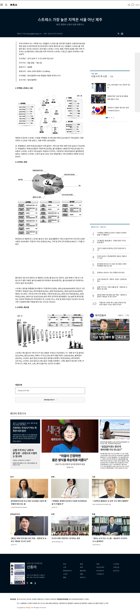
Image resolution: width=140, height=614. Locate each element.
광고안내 (116, 571)
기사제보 (116, 564)
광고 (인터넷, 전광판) (30, 599)
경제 (81, 564)
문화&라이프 (67, 571)
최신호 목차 (100, 567)
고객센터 (47, 599)
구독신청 (116, 567)
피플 (81, 574)
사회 (64, 567)
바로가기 (121, 315)
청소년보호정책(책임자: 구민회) (79, 599)
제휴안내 (40, 599)
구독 (111, 76)
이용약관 (53, 599)
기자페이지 (100, 574)
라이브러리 (100, 571)
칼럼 (64, 577)
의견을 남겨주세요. (23, 391)
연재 (97, 564)
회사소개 (19, 599)
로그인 (137, 5)
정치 (64, 564)
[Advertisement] (45, 260)
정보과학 (83, 571)
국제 (81, 567)
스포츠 (65, 574)
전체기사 (83, 577)
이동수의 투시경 (99, 76)
